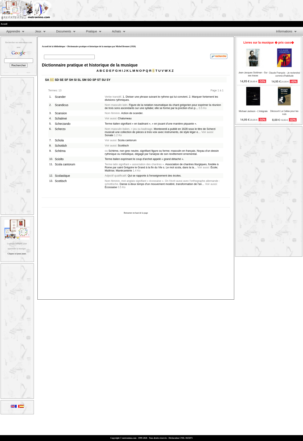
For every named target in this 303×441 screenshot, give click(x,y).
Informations (284, 31)
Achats (116, 31)
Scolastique (62, 175)
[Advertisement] (17, 145)
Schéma (60, 151)
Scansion (61, 113)
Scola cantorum (65, 164)
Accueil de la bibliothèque (53, 46)
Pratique (91, 31)
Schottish (61, 145)
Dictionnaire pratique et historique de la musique (90, 65)
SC (52, 79)
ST (99, 79)
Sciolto (59, 159)
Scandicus (61, 105)
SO (89, 79)
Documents (63, 31)
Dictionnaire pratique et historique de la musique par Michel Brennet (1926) (101, 46)
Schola (59, 140)
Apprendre (13, 31)
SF (66, 79)
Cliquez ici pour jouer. (17, 253)
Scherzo (60, 129)
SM (84, 79)
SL (79, 79)
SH (71, 79)
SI (75, 79)
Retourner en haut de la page (136, 213)
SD (57, 79)
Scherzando (62, 123)
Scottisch (61, 181)
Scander (60, 96)
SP (94, 79)
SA (47, 79)
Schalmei (61, 118)
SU (104, 79)
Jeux (38, 31)
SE (62, 79)
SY (108, 79)
